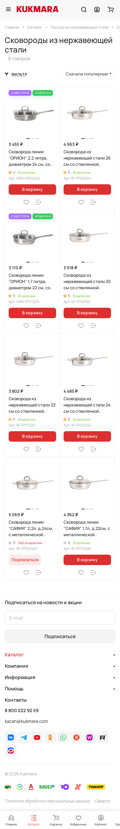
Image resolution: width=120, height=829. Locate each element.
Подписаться (60, 636)
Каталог (14, 654)
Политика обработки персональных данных (47, 801)
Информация (20, 677)
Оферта (102, 801)
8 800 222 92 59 (22, 710)
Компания (16, 666)
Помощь (14, 688)
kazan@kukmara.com (26, 721)
